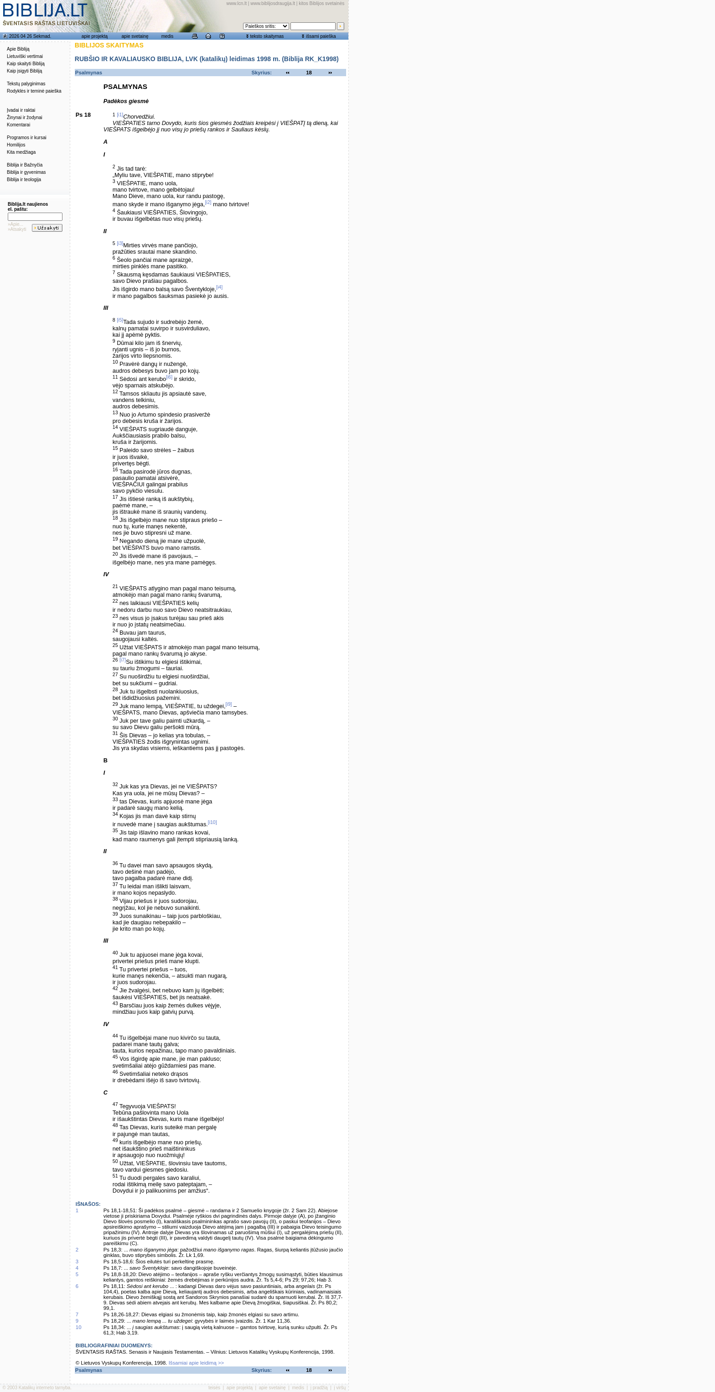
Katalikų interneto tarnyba (44, 1387)
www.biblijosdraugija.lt (272, 3)
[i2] (208, 202)
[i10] (212, 822)
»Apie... (15, 224)
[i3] (120, 243)
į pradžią (319, 1387)
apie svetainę (135, 36)
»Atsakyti (17, 229)
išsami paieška (321, 36)
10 (79, 1327)
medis (167, 36)
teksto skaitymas (267, 36)
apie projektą (95, 36)
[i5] (120, 320)
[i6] (169, 377)
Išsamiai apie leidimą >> (196, 1363)
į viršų (340, 1387)
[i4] (219, 287)
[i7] (122, 659)
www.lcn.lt (237, 3)
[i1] (120, 114)
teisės (214, 1387)
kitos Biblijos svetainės (321, 3)
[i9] (228, 704)
